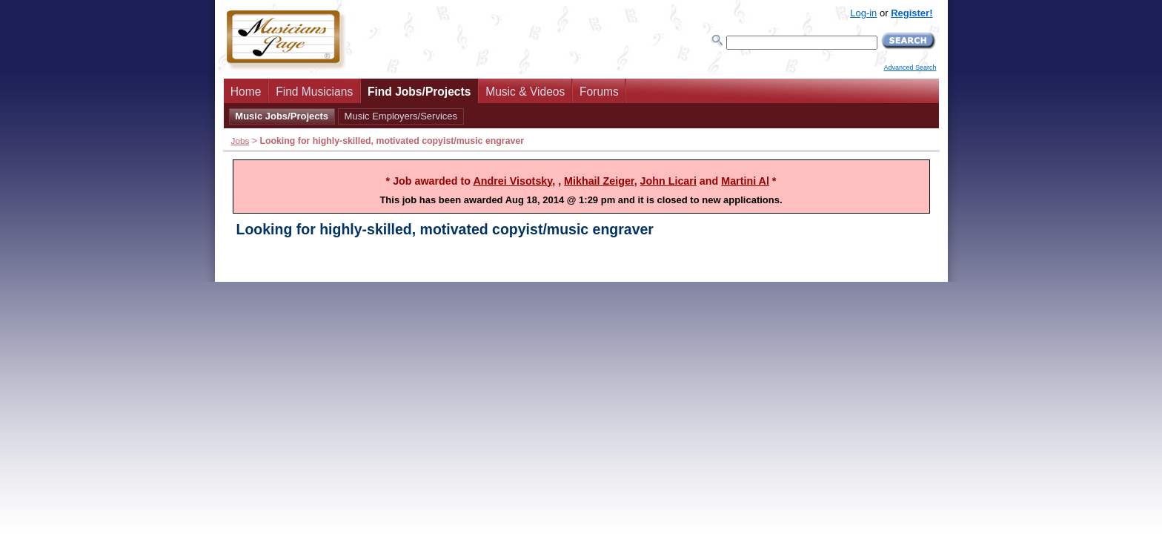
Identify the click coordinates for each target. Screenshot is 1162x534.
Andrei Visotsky (512, 181)
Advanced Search (909, 67)
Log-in (863, 13)
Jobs (240, 140)
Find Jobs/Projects (419, 91)
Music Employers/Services (401, 116)
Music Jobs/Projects (281, 116)
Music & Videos (525, 91)
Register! (911, 13)
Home (246, 91)
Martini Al (745, 181)
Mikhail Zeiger (599, 181)
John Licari (668, 181)
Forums (599, 91)
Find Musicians (314, 91)
